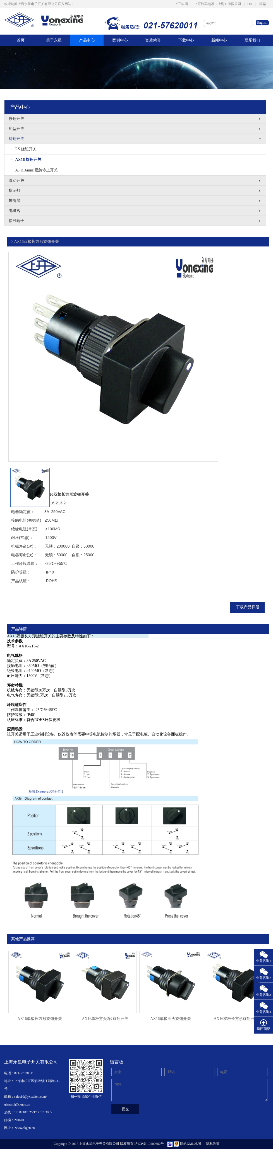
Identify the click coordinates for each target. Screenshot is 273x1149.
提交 (125, 1109)
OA (249, 4)
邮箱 (262, 4)
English (262, 23)
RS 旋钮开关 (24, 149)
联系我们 (252, 40)
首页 (21, 40)
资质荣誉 (153, 40)
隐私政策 (212, 1144)
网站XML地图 (190, 1144)
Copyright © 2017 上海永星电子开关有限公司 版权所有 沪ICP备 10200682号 (109, 1144)
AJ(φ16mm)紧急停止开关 (34, 170)
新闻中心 (219, 40)
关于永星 (54, 40)
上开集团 (181, 4)
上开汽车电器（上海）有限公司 (217, 4)
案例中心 (120, 40)
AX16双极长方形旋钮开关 (36, 242)
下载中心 (186, 40)
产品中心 (87, 40)
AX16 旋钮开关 (26, 159)
